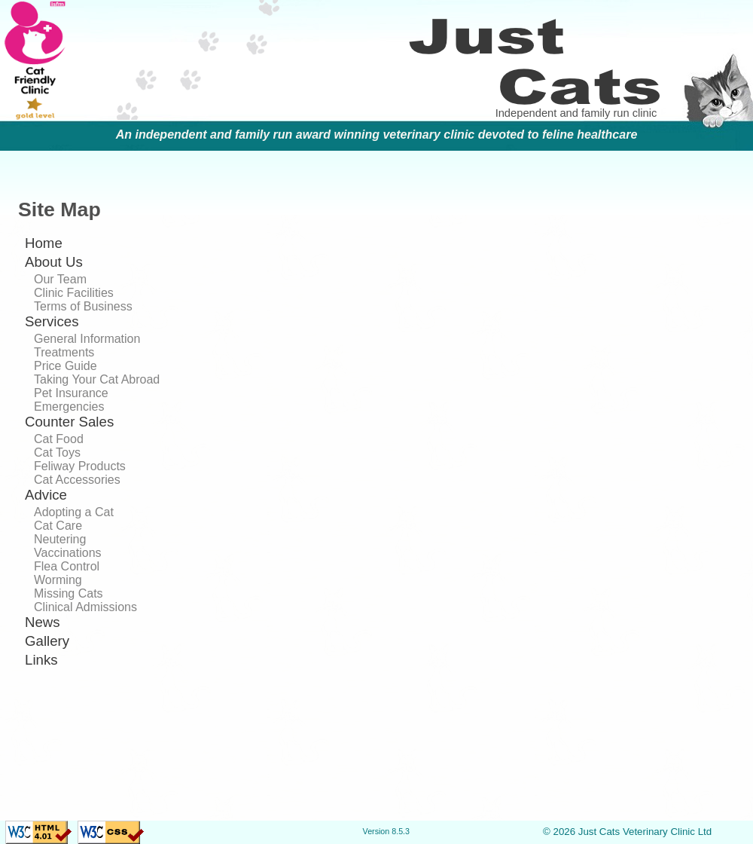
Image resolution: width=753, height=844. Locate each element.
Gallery (47, 641)
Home (43, 243)
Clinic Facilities (74, 292)
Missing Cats (68, 593)
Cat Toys (57, 452)
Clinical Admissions (85, 607)
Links (41, 660)
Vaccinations (68, 552)
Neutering (60, 539)
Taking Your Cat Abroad (97, 379)
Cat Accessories (77, 479)
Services (52, 321)
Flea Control (66, 566)
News (42, 622)
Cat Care (58, 525)
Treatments (64, 352)
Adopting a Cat (74, 512)
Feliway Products (80, 466)
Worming (58, 579)
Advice (46, 495)
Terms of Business (83, 306)
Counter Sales (69, 422)
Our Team (60, 279)
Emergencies (69, 406)
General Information (87, 338)
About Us (54, 262)
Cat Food (59, 439)
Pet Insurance (71, 393)
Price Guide (65, 365)
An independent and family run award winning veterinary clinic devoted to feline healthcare (377, 134)
